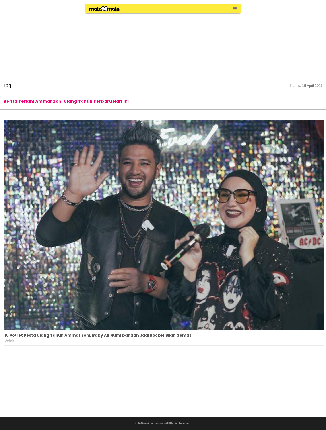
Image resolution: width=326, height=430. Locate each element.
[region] (163, 45)
